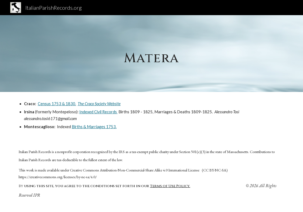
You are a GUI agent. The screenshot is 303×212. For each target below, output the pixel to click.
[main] (151, 53)
